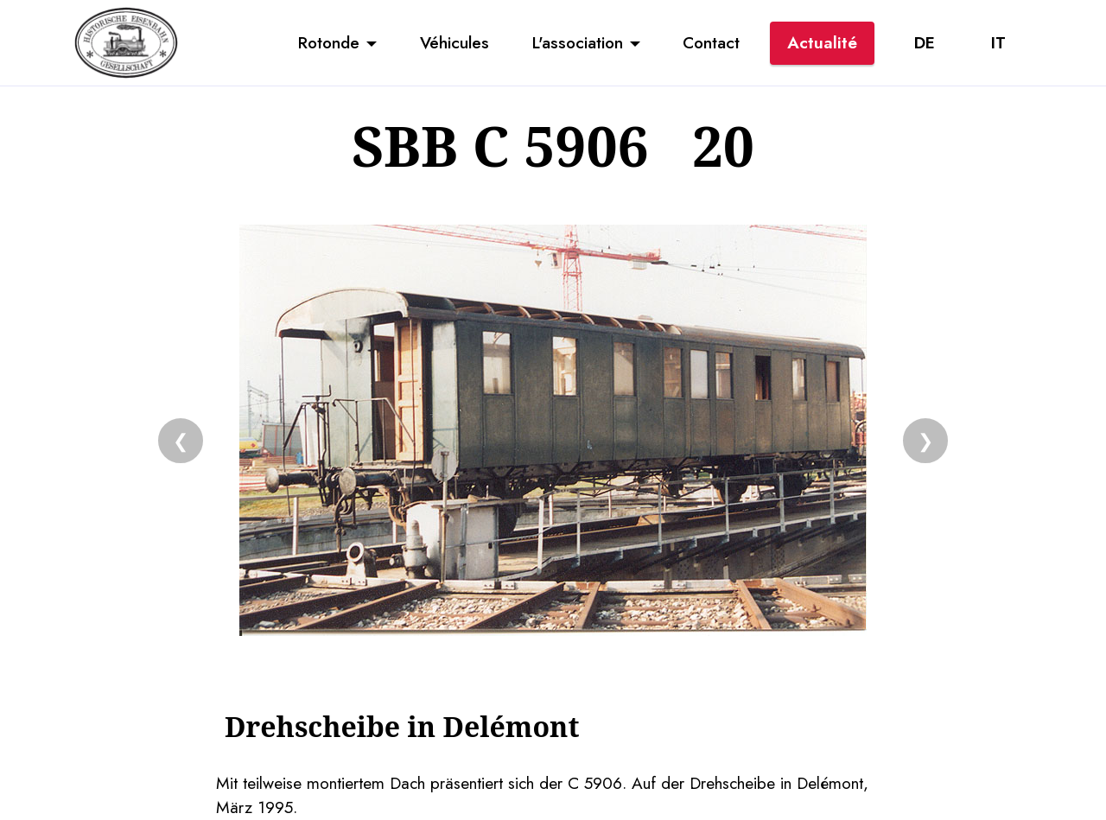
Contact (711, 42)
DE (924, 42)
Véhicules (454, 42)
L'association (577, 42)
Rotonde (328, 42)
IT (998, 42)
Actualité (822, 42)
